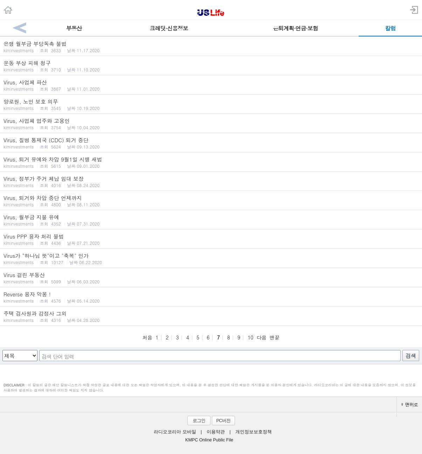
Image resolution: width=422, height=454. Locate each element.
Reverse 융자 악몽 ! (211, 297)
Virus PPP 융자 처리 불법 (211, 239)
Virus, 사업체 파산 (211, 85)
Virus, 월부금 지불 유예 (211, 220)
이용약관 (216, 431)
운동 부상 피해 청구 (211, 66)
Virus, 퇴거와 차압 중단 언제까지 (211, 200)
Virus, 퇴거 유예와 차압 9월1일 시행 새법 (211, 162)
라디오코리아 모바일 (175, 431)
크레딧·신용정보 (169, 28)
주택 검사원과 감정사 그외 (211, 316)
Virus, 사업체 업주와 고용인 (211, 123)
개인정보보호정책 (253, 431)
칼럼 (390, 28)
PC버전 (223, 420)
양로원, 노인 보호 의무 (211, 104)
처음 (147, 337)
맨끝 (274, 337)
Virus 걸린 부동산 (211, 277)
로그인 (199, 420)
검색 (411, 355)
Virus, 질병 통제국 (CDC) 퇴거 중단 (211, 143)
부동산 (74, 28)
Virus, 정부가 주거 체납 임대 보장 (211, 181)
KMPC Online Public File (209, 440)
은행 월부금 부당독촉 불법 (211, 46)
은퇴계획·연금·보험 (295, 28)
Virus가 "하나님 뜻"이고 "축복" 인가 (211, 258)
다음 (262, 337)
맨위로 (409, 404)
